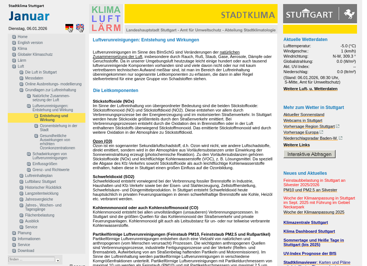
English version (30, 43)
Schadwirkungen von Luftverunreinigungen (50, 156)
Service (31, 227)
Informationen (29, 239)
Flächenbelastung (39, 215)
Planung (24, 233)
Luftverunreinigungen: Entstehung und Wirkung (53, 108)
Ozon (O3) (102, 141)
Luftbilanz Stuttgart (40, 182)
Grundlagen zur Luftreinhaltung (50, 90)
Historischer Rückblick (43, 187)
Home (23, 37)
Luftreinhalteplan (38, 176)
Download (26, 251)
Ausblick (32, 221)
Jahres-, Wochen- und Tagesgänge (43, 207)
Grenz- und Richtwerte (51, 170)
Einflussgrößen (45, 164)
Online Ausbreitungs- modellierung (53, 84)
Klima (22, 49)
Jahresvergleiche (39, 199)
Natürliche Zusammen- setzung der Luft (51, 98)
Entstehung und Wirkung (54, 118)
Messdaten (34, 78)
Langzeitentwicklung (41, 193)
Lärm (22, 60)
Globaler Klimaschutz (35, 54)
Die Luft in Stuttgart (41, 72)
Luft (21, 66)
